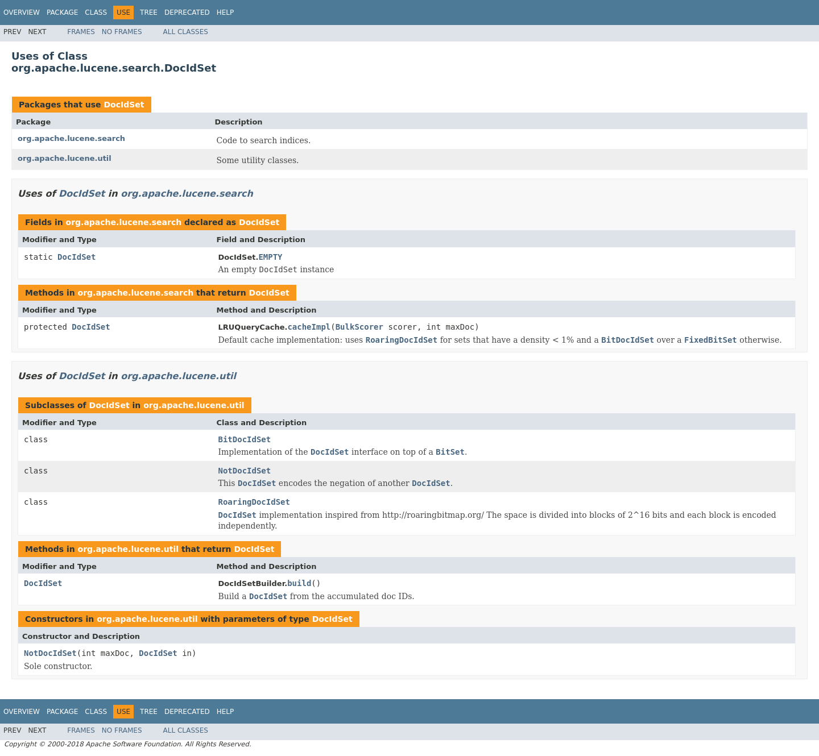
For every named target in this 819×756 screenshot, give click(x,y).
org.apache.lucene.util (64, 158)
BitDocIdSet (244, 439)
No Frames (122, 32)
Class (96, 12)
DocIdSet (124, 104)
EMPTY (270, 256)
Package (62, 12)
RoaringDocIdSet (254, 501)
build (299, 583)
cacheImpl (308, 326)
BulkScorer (359, 326)
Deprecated (187, 12)
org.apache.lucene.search (71, 138)
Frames (81, 32)
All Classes (185, 32)
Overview (21, 12)
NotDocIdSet (244, 470)
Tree (149, 12)
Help (225, 12)
